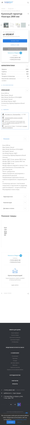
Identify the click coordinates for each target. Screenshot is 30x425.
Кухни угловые (15, 335)
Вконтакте (11, 404)
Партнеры (15, 358)
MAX (19, 404)
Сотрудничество (15, 375)
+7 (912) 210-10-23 (15, 78)
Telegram (15, 404)
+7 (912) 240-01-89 (15, 76)
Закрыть (19, 422)
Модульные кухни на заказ (15, 347)
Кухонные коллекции (15, 337)
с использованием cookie (19, 419)
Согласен (10, 422)
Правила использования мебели (15, 369)
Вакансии (15, 365)
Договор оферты (15, 363)
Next (29, 44)
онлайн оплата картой (13, 141)
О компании (15, 353)
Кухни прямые (15, 333)
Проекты (15, 384)
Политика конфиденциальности (15, 411)
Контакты (15, 380)
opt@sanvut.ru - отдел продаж (12, 393)
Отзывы (15, 360)
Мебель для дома (15, 329)
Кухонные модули (15, 339)
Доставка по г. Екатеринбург (13, 133)
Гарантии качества (15, 367)
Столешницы (15, 342)
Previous (1, 44)
